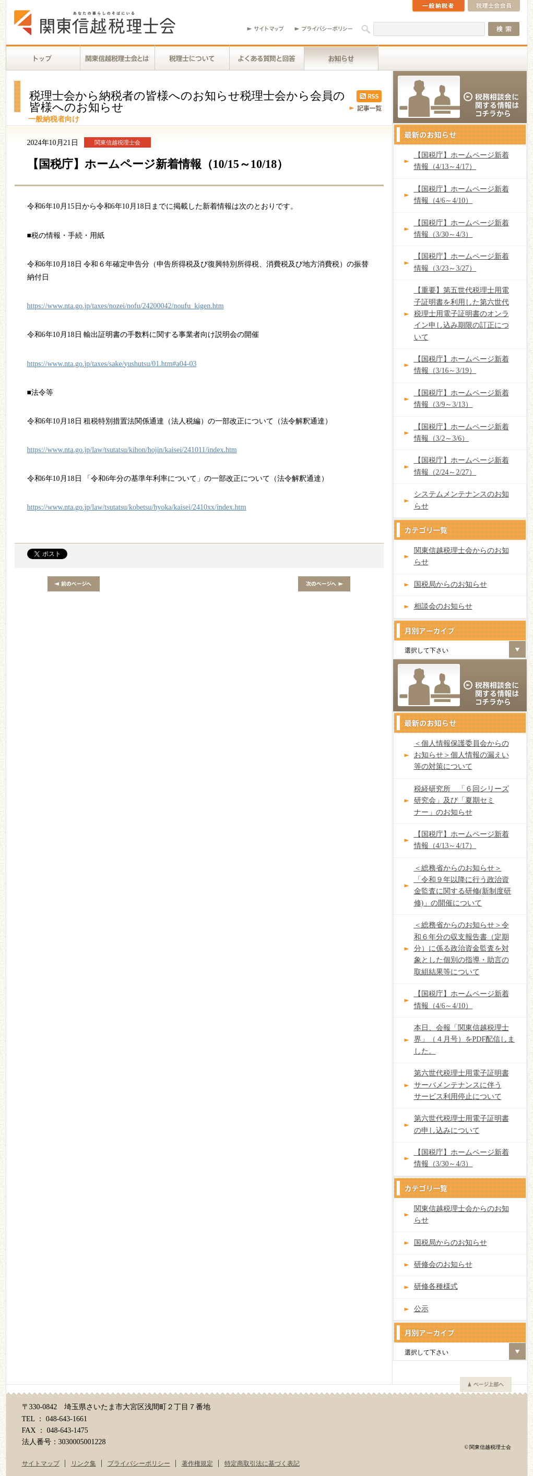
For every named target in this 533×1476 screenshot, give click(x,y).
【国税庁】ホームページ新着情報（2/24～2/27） (461, 466)
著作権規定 (197, 1463)
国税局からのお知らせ (450, 584)
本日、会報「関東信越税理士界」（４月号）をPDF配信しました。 (464, 1039)
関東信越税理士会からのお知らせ (461, 556)
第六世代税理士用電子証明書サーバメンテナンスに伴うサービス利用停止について (461, 1084)
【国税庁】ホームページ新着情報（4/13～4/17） (461, 161)
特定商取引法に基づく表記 (262, 1463)
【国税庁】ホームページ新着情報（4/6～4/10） (461, 194)
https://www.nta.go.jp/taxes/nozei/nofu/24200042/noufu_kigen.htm (125, 306)
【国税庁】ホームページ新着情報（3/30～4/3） (461, 228)
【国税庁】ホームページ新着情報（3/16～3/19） (461, 364)
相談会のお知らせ (443, 606)
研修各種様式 (436, 1286)
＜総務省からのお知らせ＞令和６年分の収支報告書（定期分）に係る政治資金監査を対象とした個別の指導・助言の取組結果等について (461, 948)
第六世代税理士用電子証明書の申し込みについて (461, 1124)
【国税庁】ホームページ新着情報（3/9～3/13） (461, 398)
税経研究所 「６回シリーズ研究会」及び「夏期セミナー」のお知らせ (461, 800)
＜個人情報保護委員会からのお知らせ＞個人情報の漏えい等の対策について (461, 755)
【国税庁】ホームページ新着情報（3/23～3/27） (461, 262)
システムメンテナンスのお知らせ (461, 500)
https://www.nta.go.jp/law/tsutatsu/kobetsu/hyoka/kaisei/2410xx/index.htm (136, 507)
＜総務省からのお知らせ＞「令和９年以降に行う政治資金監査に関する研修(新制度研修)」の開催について (463, 885)
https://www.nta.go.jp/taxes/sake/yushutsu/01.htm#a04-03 (112, 364)
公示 (421, 1309)
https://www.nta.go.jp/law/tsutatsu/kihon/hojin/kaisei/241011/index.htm (132, 450)
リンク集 (83, 1463)
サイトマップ (41, 1463)
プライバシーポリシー (139, 1463)
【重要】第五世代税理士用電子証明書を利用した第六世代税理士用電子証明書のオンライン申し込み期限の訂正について (461, 313)
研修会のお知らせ (443, 1264)
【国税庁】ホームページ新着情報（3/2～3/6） (461, 432)
